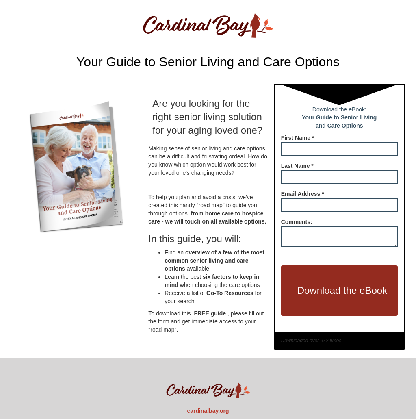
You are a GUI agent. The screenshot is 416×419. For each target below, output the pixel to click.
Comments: (296, 222)
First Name (297, 138)
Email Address (302, 194)
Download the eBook (342, 290)
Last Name (297, 166)
